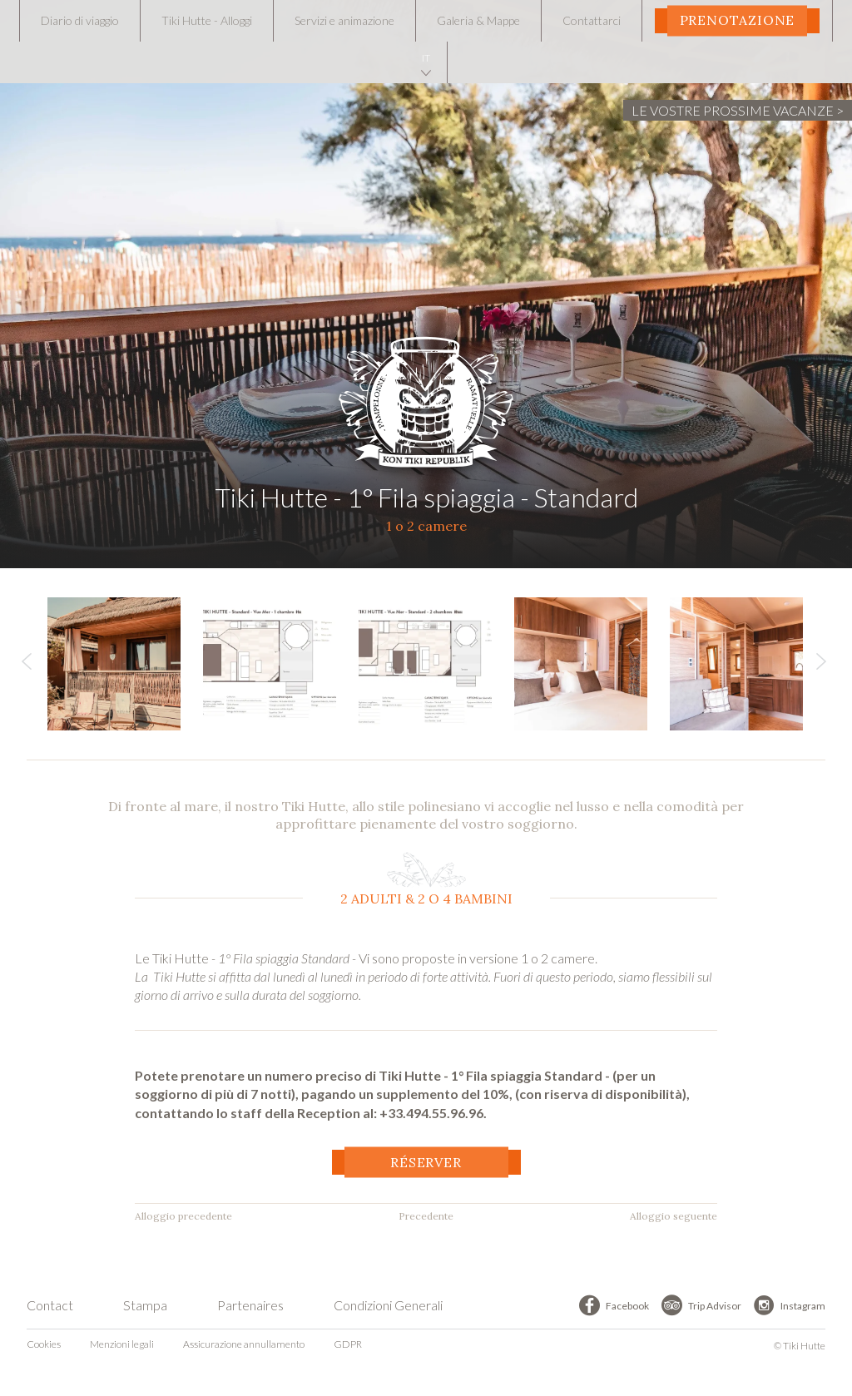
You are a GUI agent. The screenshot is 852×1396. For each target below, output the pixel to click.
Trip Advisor (714, 1305)
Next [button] (821, 665)
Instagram (802, 1305)
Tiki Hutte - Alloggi (206, 20)
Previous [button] (26, 665)
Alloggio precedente (183, 1216)
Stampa (145, 1305)
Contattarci (591, 20)
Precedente (426, 1216)
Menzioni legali (122, 1344)
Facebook (627, 1305)
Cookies (44, 1344)
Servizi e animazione (344, 20)
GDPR (348, 1344)
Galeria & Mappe (478, 20)
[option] (125, 663)
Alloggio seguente (673, 1216)
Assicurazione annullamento (244, 1344)
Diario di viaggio (80, 20)
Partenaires (250, 1305)
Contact (50, 1305)
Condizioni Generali (388, 1305)
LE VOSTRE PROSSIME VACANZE (733, 110)
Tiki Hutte (426, 396)
